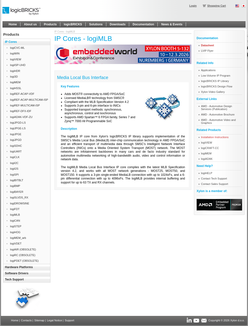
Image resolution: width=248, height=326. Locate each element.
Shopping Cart (216, 5)
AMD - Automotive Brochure (217, 114)
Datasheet (207, 45)
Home (14, 320)
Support (69, 320)
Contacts (26, 320)
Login (193, 5)
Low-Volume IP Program (215, 75)
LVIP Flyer (207, 50)
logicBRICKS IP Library (215, 81)
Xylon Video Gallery (213, 91)
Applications (208, 70)
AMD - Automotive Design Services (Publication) (216, 108)
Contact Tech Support (214, 178)
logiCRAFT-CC (210, 148)
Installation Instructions (215, 137)
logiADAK (207, 158)
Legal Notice (54, 320)
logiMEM (206, 153)
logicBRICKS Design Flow (216, 86)
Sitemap (39, 320)
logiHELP (206, 173)
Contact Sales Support (214, 183)
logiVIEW (206, 142)
